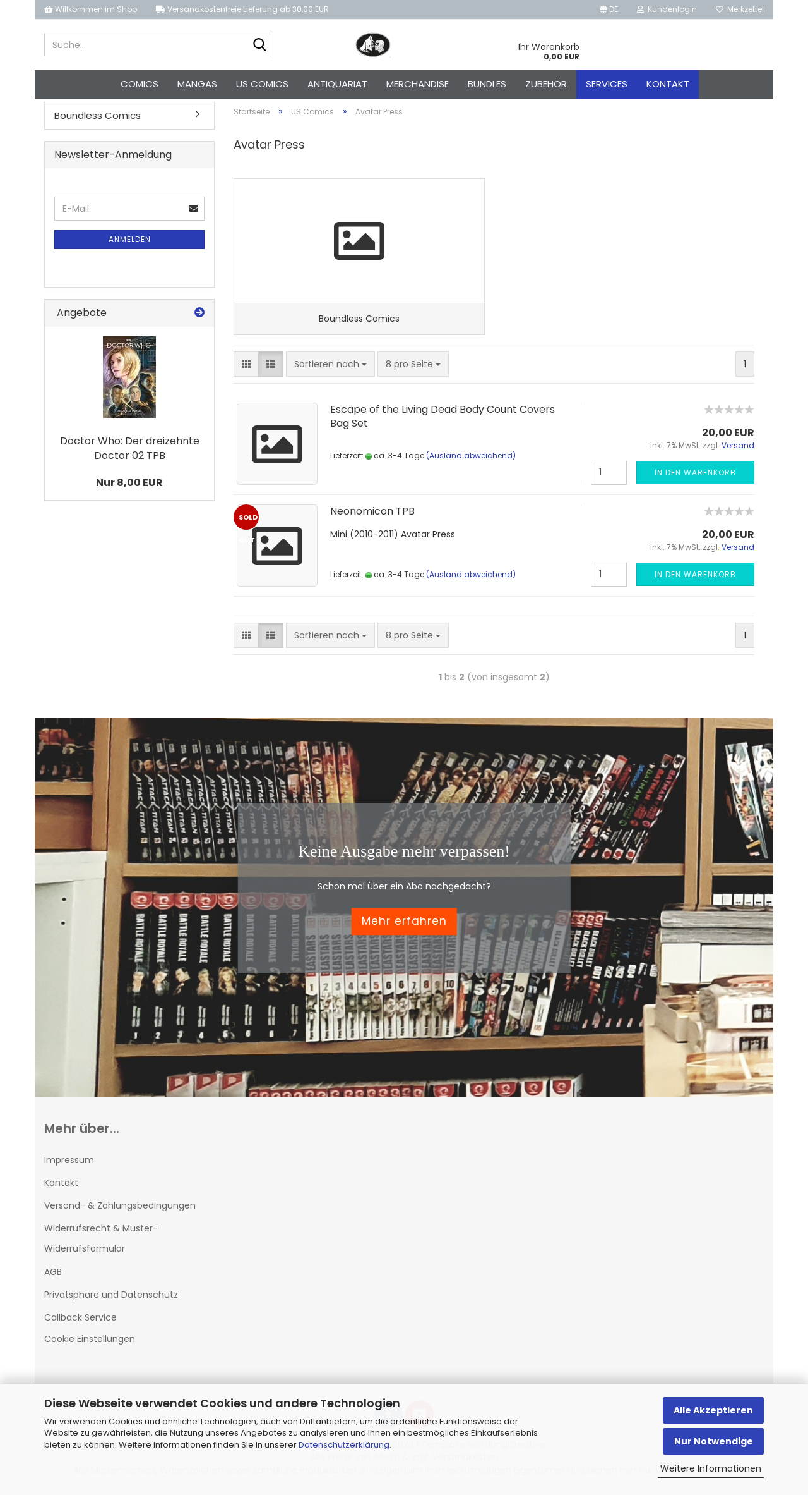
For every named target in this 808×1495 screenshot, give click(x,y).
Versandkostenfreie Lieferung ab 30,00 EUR (242, 9)
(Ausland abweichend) (471, 459)
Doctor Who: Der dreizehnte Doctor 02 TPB (129, 450)
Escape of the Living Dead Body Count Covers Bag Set (442, 420)
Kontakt (667, 83)
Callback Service (80, 1321)
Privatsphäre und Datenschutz (111, 1298)
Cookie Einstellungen (89, 1342)
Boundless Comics (97, 118)
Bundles (487, 83)
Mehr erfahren (404, 925)
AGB (53, 1275)
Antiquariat (337, 83)
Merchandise (417, 83)
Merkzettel (740, 9)
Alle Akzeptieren (713, 1410)
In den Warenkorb (695, 476)
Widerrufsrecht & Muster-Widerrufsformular (101, 1242)
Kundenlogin (667, 9)
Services (606, 83)
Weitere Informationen (710, 1468)
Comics (139, 83)
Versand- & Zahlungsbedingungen (120, 1209)
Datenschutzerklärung (344, 1445)
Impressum (69, 1163)
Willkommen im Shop (90, 9)
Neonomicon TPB (372, 515)
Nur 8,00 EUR (129, 485)
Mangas (197, 83)
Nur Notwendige (713, 1441)
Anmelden (130, 241)
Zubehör (546, 83)
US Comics (262, 83)
